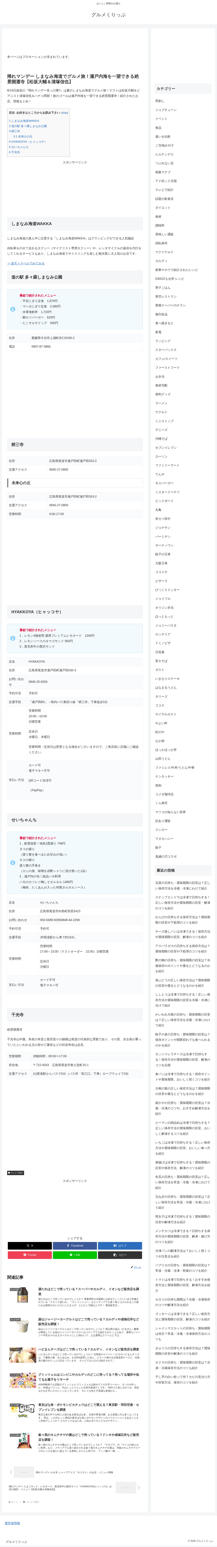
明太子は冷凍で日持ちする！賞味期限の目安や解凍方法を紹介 (182, 1219)
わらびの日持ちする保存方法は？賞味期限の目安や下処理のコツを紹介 (182, 919)
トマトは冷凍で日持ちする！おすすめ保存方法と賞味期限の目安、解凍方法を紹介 (182, 1285)
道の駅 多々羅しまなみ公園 (28, 126)
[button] (120, 1255)
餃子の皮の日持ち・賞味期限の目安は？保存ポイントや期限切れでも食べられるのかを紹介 (182, 1040)
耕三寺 (14, 131)
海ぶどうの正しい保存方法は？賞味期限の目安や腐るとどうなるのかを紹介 (182, 983)
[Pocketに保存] (30, 1255)
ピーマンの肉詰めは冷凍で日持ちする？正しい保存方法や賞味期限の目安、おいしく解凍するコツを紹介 (182, 1128)
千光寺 (14, 152)
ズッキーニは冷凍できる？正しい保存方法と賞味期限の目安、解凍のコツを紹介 (182, 1316)
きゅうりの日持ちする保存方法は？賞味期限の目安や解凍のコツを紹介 (182, 1350)
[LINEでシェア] (75, 1255)
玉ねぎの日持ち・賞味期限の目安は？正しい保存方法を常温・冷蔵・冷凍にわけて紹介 (182, 1202)
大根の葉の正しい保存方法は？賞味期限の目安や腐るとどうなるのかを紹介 (182, 1091)
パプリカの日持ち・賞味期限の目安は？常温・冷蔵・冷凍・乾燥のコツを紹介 (182, 1268)
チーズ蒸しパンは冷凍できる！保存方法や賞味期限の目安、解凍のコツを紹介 (182, 934)
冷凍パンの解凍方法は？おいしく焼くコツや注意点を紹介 (182, 1253)
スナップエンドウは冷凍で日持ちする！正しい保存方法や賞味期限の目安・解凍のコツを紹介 (182, 903)
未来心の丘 (23, 136)
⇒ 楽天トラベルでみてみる (26, 263)
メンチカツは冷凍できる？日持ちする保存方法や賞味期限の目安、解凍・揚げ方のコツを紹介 (182, 1236)
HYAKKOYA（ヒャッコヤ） (28, 141)
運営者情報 (12, 1524)
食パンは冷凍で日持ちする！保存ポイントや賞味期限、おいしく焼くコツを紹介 (182, 1076)
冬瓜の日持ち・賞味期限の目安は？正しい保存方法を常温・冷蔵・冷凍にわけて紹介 (182, 1182)
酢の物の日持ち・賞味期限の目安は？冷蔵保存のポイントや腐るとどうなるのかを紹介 (182, 965)
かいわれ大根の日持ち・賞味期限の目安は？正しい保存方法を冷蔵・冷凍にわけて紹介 (182, 1020)
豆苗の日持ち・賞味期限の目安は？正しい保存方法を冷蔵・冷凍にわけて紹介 (182, 885)
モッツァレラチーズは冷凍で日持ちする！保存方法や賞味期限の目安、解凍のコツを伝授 (182, 1059)
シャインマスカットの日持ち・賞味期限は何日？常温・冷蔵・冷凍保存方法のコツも (182, 1334)
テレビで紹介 (15, 1173)
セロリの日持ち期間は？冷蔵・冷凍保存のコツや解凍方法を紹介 (182, 1302)
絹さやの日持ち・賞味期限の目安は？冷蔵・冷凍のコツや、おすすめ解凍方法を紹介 (182, 1108)
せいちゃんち (19, 147)
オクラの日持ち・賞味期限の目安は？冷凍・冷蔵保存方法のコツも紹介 (182, 1365)
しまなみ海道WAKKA (24, 120)
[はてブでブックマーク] (120, 1246)
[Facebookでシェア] (75, 1246)
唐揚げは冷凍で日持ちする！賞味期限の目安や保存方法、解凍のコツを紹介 (182, 1165)
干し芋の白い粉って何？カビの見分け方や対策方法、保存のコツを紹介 (182, 1379)
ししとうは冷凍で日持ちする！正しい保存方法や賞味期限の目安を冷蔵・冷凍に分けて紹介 (182, 1000)
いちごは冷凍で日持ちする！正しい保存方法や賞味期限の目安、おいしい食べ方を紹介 (182, 1148)
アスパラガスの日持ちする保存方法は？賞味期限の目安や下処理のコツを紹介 (182, 948)
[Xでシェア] (30, 1246)
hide (64, 112)
